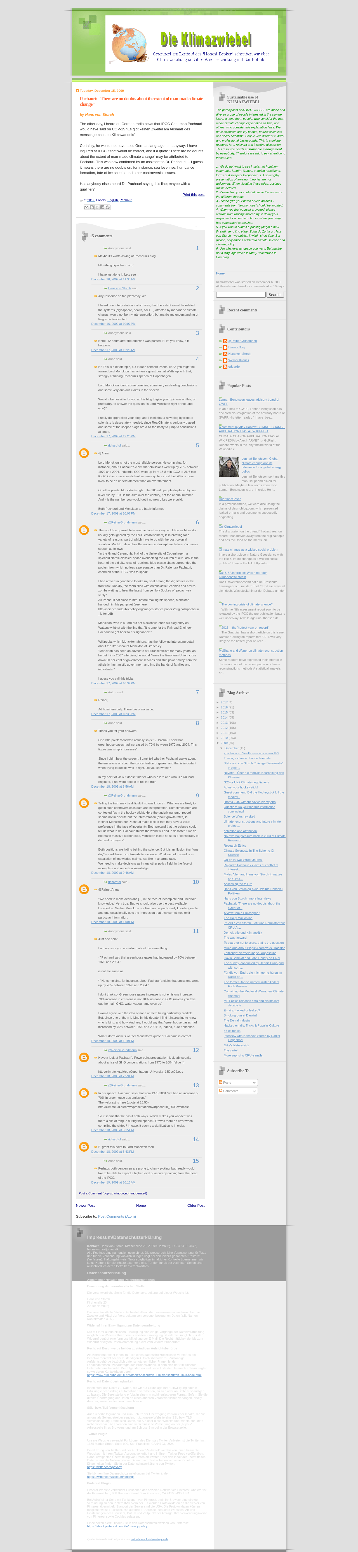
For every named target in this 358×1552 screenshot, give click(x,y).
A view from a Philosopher (242, 913)
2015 (225, 712)
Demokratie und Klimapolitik (243, 932)
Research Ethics (235, 845)
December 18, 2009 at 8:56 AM (112, 786)
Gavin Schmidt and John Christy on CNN (252, 958)
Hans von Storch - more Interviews (247, 898)
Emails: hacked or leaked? (242, 1010)
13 (196, 1085)
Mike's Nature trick (236, 1045)
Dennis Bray (237, 347)
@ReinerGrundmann (122, 522)
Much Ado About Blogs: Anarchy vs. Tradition (254, 948)
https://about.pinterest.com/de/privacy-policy (117, 1526)
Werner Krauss (239, 360)
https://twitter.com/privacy (104, 1467)
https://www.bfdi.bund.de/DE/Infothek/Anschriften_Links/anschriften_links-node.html (144, 1375)
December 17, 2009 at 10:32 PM (113, 683)
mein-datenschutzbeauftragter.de (149, 1539)
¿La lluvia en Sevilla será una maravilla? (251, 753)
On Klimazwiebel (230, 526)
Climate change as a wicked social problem (248, 549)
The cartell (231, 1050)
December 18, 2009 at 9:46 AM (112, 872)
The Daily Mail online (238, 918)
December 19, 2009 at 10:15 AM (113, 1182)
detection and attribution (240, 831)
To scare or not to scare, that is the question (254, 942)
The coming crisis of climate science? (247, 604)
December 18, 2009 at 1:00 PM (112, 922)
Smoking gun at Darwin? (240, 1015)
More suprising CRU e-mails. (243, 1055)
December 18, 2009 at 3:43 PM (112, 1151)
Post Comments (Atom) (117, 1216)
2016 (225, 707)
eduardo (234, 366)
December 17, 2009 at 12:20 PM (113, 436)
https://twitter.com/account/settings (111, 1476)
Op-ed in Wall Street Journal (243, 859)
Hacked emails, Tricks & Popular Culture (251, 1025)
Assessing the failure (238, 884)
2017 (225, 702)
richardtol (114, 445)
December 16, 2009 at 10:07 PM (113, 323)
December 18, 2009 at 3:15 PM (112, 1130)
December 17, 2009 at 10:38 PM (113, 714)
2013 (225, 722)
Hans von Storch (119, 288)
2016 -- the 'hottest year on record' (245, 627)
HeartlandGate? (230, 499)
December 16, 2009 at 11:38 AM (113, 279)
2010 (225, 737)
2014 (225, 717)
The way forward (235, 937)
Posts (225, 1082)
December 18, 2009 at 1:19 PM (112, 1041)
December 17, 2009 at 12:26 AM (113, 350)
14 (196, 1139)
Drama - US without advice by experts (249, 802)
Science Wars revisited (239, 816)
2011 (225, 732)
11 (196, 931)
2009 (225, 743)
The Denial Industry (237, 1020)
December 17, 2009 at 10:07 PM (113, 513)
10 (196, 882)
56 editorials (232, 1030)
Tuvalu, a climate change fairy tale (247, 758)
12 (196, 1050)
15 (196, 1161)
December (232, 748)
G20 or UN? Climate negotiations (246, 782)
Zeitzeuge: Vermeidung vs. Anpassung (250, 953)
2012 (225, 727)
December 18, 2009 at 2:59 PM (112, 1076)
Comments (228, 1091)
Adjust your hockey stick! (241, 787)
